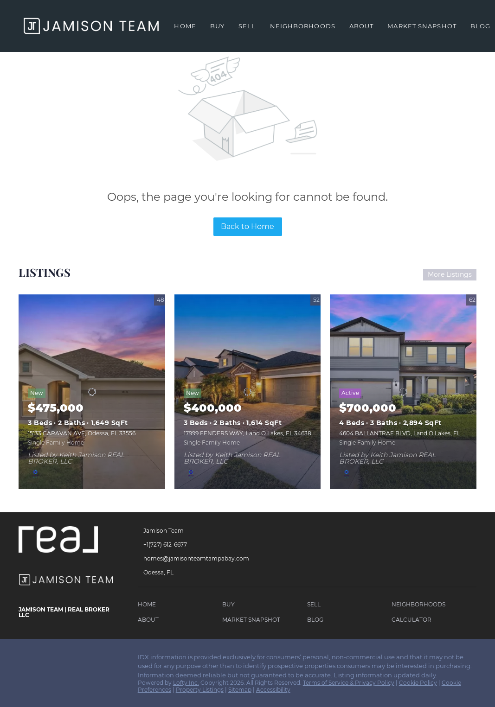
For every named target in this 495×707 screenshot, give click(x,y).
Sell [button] (247, 26)
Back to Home (247, 226)
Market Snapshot (421, 26)
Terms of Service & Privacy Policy (348, 682)
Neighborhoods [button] (302, 26)
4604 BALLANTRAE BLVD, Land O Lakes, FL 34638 (409, 433)
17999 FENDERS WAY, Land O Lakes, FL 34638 (247, 433)
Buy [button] (217, 26)
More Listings (450, 274)
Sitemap (239, 689)
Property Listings (200, 689)
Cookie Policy (418, 682)
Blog (480, 26)
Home (185, 26)
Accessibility (273, 689)
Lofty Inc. (186, 682)
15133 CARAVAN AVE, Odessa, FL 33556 (81, 433)
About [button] (361, 26)
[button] (149, 605)
